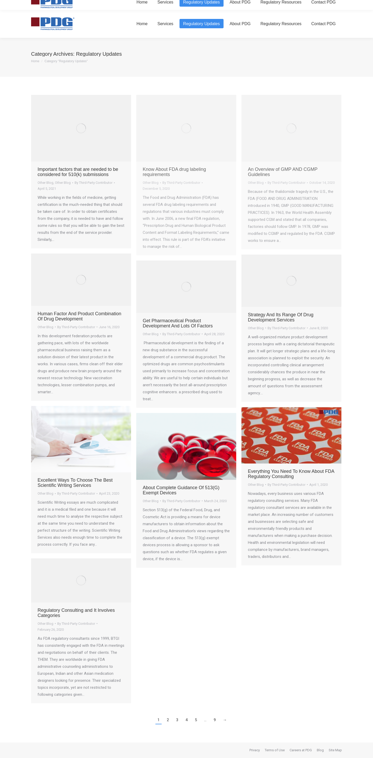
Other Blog (45, 183)
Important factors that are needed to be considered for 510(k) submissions (78, 172)
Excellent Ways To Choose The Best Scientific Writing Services (75, 483)
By (93, 183)
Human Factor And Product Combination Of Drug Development (79, 316)
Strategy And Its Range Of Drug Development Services (280, 317)
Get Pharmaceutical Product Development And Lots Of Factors (178, 323)
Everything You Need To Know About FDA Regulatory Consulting (291, 474)
